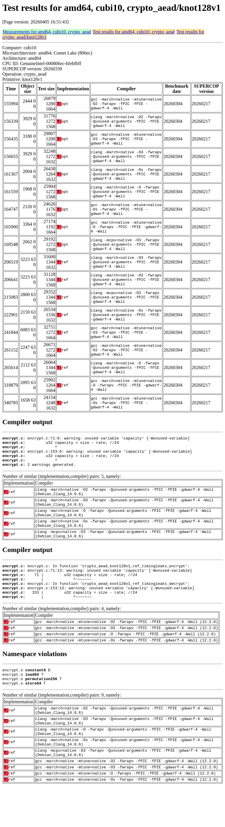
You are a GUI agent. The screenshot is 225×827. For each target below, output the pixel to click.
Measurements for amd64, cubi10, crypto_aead (47, 31)
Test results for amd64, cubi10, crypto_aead (134, 31)
